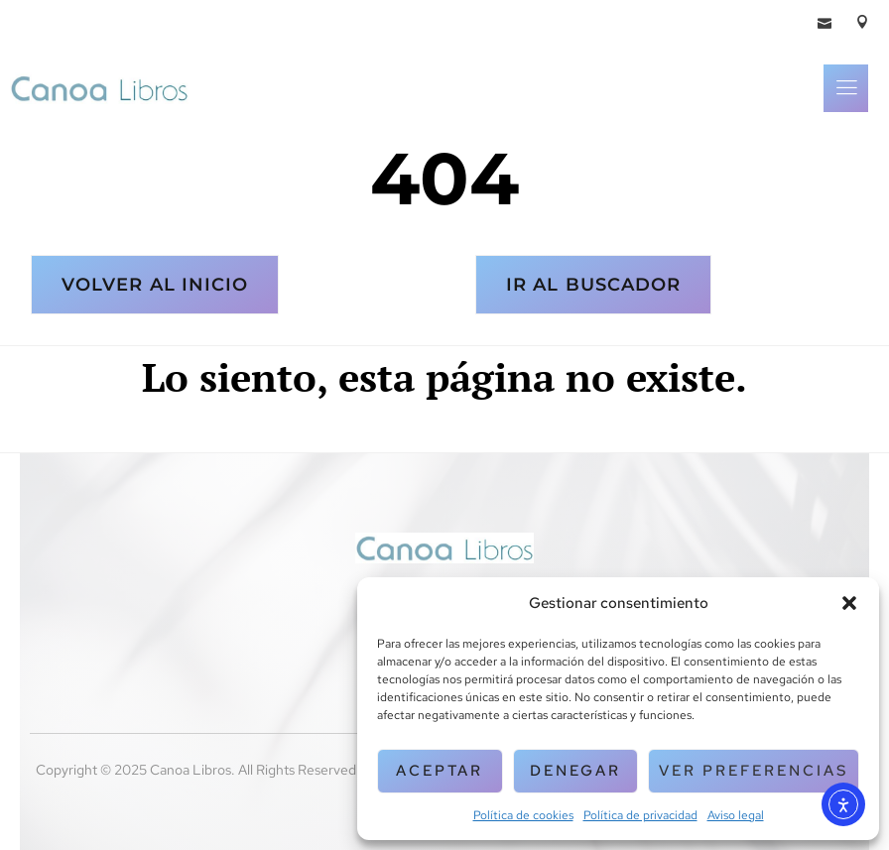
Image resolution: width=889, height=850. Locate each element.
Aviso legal (735, 815)
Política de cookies (523, 815)
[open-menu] (846, 88)
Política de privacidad (640, 815)
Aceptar (439, 771)
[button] (849, 603)
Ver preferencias (753, 771)
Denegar (575, 771)
